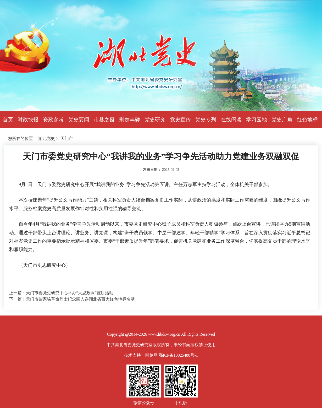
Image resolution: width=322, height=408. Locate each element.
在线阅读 (231, 119)
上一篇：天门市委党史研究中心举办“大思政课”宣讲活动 (61, 293)
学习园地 (256, 119)
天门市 (66, 138)
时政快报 (28, 119)
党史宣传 (180, 119)
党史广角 (281, 119)
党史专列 (205, 119)
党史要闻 (78, 119)
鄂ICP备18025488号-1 (178, 355)
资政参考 (53, 119)
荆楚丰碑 (129, 119)
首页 (8, 119)
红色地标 (307, 119)
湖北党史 (46, 138)
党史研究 (155, 119)
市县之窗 (104, 119)
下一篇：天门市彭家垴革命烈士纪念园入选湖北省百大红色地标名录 (72, 299)
